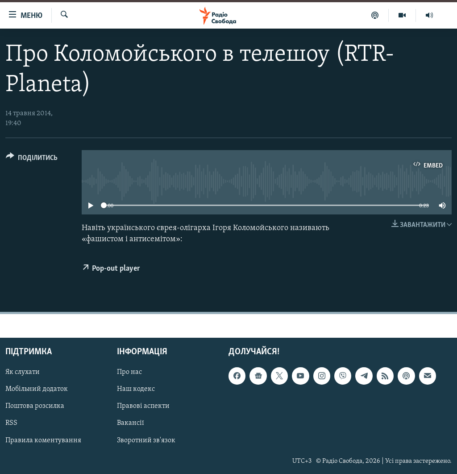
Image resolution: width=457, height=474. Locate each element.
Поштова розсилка (34, 406)
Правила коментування (43, 440)
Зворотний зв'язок (146, 440)
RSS (11, 423)
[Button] (32, 159)
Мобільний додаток (36, 389)
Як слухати (22, 372)
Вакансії (130, 423)
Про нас (129, 372)
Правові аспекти (143, 406)
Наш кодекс (136, 389)
